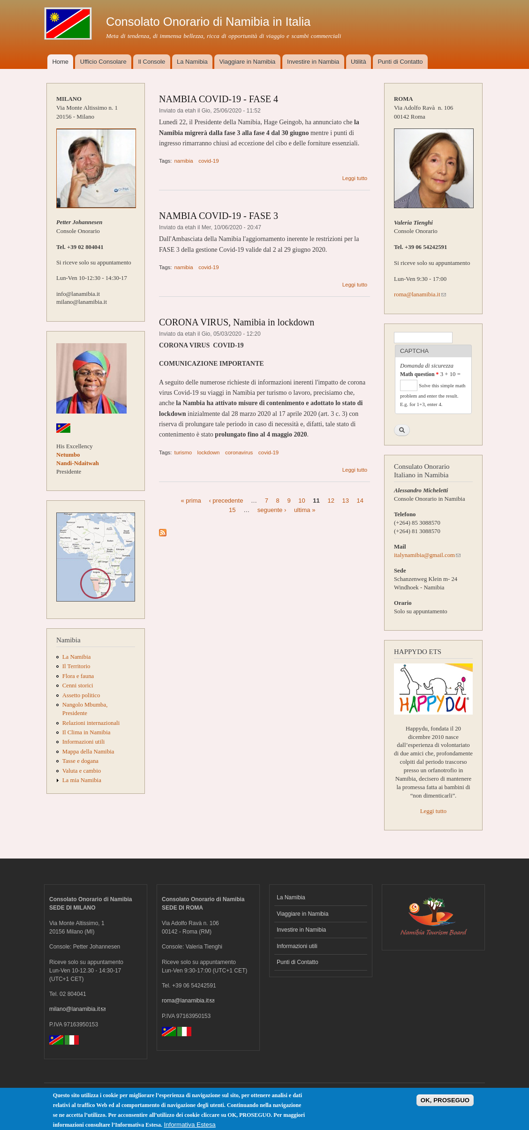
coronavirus (239, 452)
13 (345, 500)
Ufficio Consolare (103, 61)
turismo (183, 452)
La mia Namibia (81, 780)
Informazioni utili (83, 741)
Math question (419, 374)
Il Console (151, 61)
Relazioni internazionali (91, 723)
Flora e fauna (78, 676)
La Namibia (192, 61)
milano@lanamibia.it (77, 1009)
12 (330, 500)
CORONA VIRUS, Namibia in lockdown (236, 322)
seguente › (271, 509)
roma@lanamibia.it (420, 294)
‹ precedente (226, 500)
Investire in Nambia (313, 61)
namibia (183, 161)
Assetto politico (81, 695)
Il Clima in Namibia (86, 732)
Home (60, 61)
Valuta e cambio (81, 771)
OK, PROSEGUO (445, 1103)
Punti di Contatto (400, 61)
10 (301, 500)
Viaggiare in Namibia (247, 61)
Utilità (358, 61)
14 (360, 500)
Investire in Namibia (301, 930)
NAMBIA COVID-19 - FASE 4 (218, 99)
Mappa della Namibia (88, 751)
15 (232, 509)
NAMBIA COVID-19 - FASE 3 (218, 216)
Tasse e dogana (80, 761)
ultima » (305, 509)
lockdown (208, 452)
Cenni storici (77, 685)
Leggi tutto (355, 178)
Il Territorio (76, 666)
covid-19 (208, 161)
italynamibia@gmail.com (427, 555)
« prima (191, 500)
